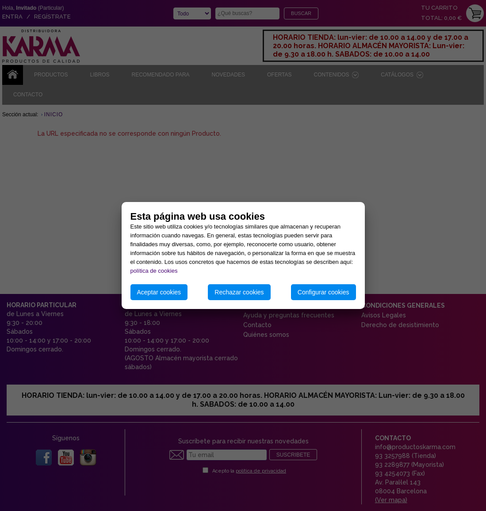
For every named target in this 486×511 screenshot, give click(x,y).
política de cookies (154, 270)
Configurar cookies (323, 292)
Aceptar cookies (159, 292)
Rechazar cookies (239, 292)
